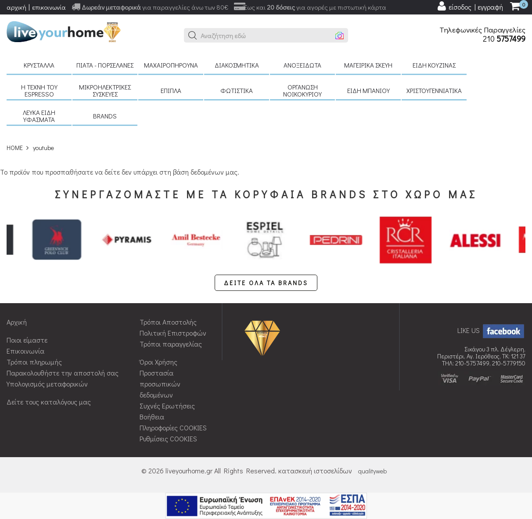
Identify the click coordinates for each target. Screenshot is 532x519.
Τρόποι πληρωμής (34, 361)
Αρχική (17, 321)
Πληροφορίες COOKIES (173, 427)
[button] (192, 35)
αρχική (16, 7)
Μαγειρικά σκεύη (368, 65)
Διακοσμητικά (237, 65)
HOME (15, 147)
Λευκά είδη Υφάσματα (39, 116)
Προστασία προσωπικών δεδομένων (160, 383)
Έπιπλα (171, 90)
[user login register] (469, 6)
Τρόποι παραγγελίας (171, 343)
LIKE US (491, 330)
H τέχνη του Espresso (39, 90)
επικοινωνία (49, 7)
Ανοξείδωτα (302, 65)
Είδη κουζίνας (434, 65)
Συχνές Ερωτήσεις (167, 405)
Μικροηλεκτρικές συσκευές (105, 90)
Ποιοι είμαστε (27, 339)
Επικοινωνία (25, 350)
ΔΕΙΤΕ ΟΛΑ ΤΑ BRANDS (266, 283)
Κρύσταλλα (39, 65)
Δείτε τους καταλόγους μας (49, 401)
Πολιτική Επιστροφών (173, 332)
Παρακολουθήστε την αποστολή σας (63, 372)
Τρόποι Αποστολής (168, 321)
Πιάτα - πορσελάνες (104, 65)
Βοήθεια (152, 416)
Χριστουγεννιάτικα (434, 90)
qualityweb (372, 471)
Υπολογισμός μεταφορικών (47, 383)
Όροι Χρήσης (158, 361)
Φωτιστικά (236, 90)
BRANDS (105, 115)
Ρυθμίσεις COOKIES (168, 438)
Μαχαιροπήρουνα (171, 65)
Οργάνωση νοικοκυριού (302, 90)
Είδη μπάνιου (368, 90)
